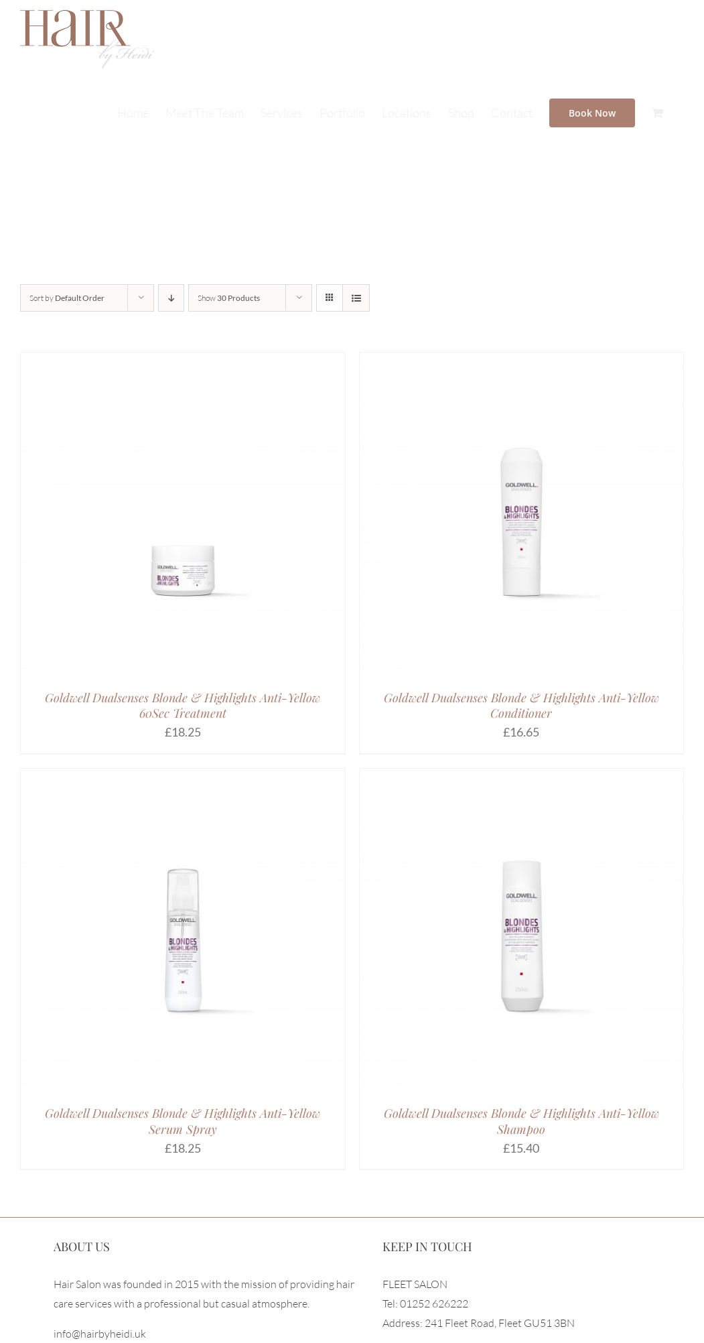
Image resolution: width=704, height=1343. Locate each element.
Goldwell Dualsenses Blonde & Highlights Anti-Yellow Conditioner (521, 705)
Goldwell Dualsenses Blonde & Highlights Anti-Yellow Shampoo (521, 1121)
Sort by (66, 298)
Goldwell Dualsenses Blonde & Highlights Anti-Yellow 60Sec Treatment (182, 705)
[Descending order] (171, 298)
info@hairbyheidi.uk (100, 1333)
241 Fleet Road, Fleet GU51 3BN (500, 1323)
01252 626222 (434, 1303)
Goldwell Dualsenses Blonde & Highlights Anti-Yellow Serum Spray (182, 1121)
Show (229, 298)
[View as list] (356, 298)
